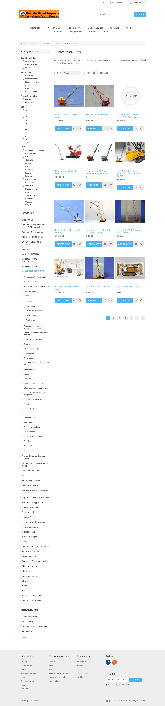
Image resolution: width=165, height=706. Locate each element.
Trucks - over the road (32, 595)
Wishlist (80, 677)
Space (25, 581)
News (51, 666)
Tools (24, 586)
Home (23, 44)
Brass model (30, 75)
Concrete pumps (30, 291)
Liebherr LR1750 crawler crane (67, 287)
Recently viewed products (59, 673)
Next (137, 318)
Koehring (29, 170)
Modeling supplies (30, 537)
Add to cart (63, 128)
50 (26, 123)
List (143, 73)
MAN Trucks (30, 179)
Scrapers (27, 413)
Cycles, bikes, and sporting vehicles (34, 457)
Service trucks (29, 418)
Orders (80, 666)
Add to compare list (74, 128)
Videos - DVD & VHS (31, 600)
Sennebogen (30, 195)
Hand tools (28, 379)
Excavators (28, 358)
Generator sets (30, 369)
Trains (25, 591)
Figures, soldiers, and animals (35, 497)
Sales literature (29, 556)
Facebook (108, 662)
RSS (114, 662)
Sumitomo (29, 199)
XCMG (28, 205)
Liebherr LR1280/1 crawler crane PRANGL (129, 231)
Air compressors (30, 282)
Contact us (57, 32)
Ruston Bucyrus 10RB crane (66, 115)
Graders (27, 374)
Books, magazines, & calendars (31, 243)
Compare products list (58, 677)
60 (26, 130)
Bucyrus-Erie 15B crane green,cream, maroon (97, 172)
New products (75, 32)
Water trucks (29, 446)
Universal (29, 202)
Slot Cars (26, 571)
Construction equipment (33, 271)
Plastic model (31, 92)
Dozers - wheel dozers (33, 339)
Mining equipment (30, 527)
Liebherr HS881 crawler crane (97, 287)
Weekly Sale (54, 28)
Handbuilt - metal (32, 82)
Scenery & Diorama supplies (35, 561)
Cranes (27, 296)
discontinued (30, 102)
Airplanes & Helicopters (32, 232)
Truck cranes (31, 320)
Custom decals (74, 28)
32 (26, 113)
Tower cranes (31, 315)
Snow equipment (29, 576)
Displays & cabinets (31, 471)
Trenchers (28, 441)
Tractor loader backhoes (33, 436)
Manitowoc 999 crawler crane (66, 172)
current (28, 99)
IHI (26, 166)
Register (101, 3)
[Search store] (116, 14)
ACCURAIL (27, 631)
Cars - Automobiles (30, 254)
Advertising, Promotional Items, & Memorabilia (33, 226)
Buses (25, 249)
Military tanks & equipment (34, 522)
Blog (51, 669)
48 (26, 120)
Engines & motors (30, 485)
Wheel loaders (29, 450)
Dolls (24, 476)
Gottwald (29, 160)
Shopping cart (82, 673)
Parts (24, 542)
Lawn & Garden (29, 517)
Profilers (27, 404)
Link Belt (29, 176)
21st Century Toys (30, 617)
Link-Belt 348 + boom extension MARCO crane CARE (129, 174)
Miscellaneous (28, 532)
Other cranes (31, 306)
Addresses (81, 669)
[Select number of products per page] (95, 73)
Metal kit (28, 85)
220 (26, 142)
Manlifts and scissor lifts (33, 383)
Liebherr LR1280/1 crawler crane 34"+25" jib (99, 231)
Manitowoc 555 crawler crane (97, 115)
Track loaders (29, 432)
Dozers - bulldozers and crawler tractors (36, 334)
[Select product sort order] (71, 73)
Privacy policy (26, 677)
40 (26, 117)
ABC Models (27, 622)
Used (27, 68)
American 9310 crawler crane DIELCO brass (128, 115)
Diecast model (31, 79)
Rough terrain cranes (34, 311)
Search (140, 14)
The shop (114, 28)
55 (26, 126)
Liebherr (28, 173)
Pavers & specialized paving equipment (35, 394)
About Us (130, 28)
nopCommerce (34, 701)
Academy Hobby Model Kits (34, 626)
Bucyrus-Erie (30, 153)
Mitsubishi (29, 186)
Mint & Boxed (31, 64)
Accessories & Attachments (35, 277)
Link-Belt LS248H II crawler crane (68, 231)
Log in (111, 3)
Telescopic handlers (32, 427)
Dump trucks (29, 353)
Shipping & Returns (28, 673)
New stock (29, 61)
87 (26, 136)
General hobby (28, 512)
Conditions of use (28, 681)
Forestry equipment (31, 507)
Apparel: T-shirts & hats (32, 237)
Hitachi (28, 163)
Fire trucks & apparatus (32, 502)
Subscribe (112, 685)
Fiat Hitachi (30, 157)
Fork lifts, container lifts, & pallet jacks (36, 364)
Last (143, 318)
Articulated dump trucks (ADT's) (36, 286)
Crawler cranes (32, 302)
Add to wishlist (79, 128)
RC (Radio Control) (30, 551)
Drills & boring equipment (34, 349)
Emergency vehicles (31, 480)
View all (25, 638)
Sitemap (24, 662)
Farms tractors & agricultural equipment (35, 491)
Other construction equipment (36, 388)
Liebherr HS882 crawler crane (128, 287)
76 (26, 133)
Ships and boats (29, 566)
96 (26, 139)
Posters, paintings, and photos (36, 546)
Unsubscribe (124, 685)
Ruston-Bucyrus (32, 189)
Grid (138, 73)
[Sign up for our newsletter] (117, 680)
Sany (27, 192)
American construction (34, 150)
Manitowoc (30, 182)
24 (26, 110)
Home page (36, 28)
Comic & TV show (30, 266)
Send (135, 680)
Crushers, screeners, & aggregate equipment (33, 327)
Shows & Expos (95, 28)
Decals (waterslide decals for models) (35, 464)
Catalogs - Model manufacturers (30, 260)
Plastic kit (29, 88)
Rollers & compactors (32, 409)
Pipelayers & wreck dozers (34, 399)
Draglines (27, 344)
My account (82, 662)
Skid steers (28, 422)
